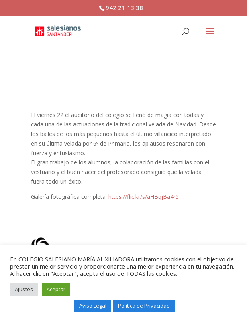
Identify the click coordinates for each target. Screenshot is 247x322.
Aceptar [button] (56, 289)
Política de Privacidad (144, 305)
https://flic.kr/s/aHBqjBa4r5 (143, 196)
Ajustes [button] (24, 289)
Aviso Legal (92, 305)
